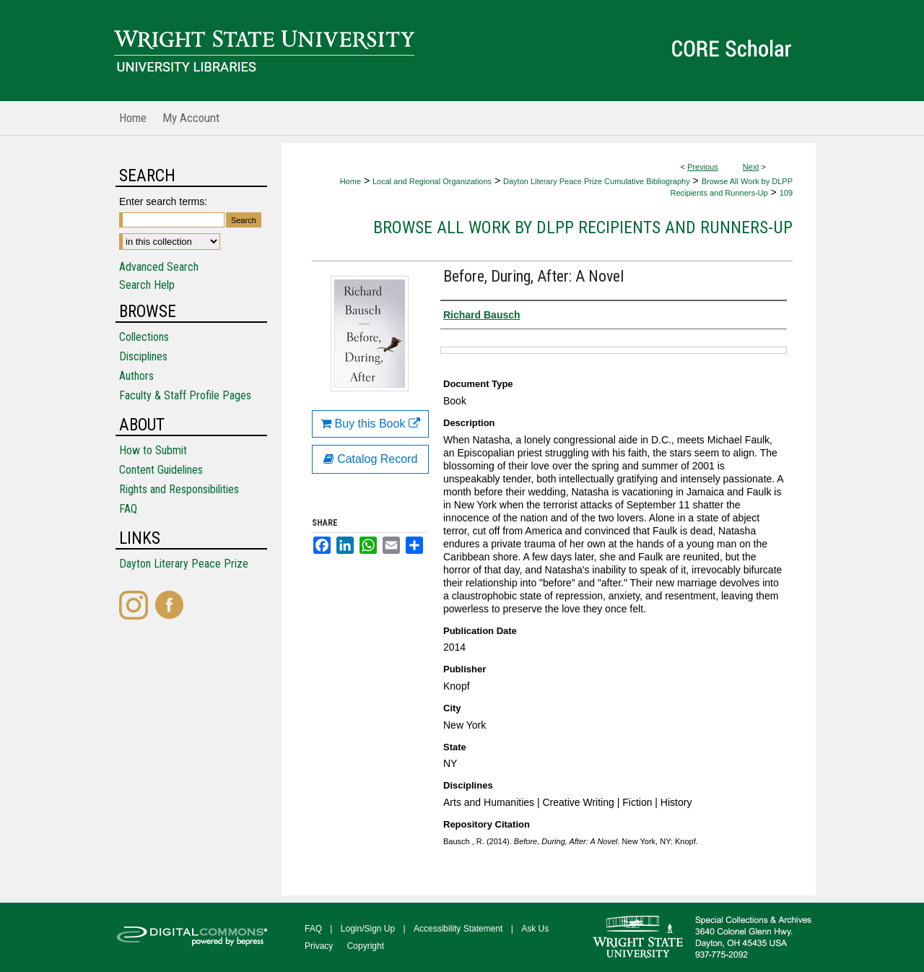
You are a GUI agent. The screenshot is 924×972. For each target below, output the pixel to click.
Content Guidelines (161, 470)
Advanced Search (159, 267)
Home (350, 181)
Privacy (319, 946)
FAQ (128, 509)
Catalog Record (370, 459)
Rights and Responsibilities (179, 489)
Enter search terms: (163, 201)
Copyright (365, 946)
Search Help (147, 285)
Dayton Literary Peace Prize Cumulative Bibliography (596, 181)
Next (751, 166)
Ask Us (535, 929)
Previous (702, 166)
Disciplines (143, 356)
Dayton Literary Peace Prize (183, 563)
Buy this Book (370, 423)
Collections (144, 337)
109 (786, 192)
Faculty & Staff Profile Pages (185, 395)
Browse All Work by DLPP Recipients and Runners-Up (583, 227)
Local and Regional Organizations (432, 181)
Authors (136, 376)
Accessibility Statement (458, 929)
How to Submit (153, 450)
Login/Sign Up (368, 929)
